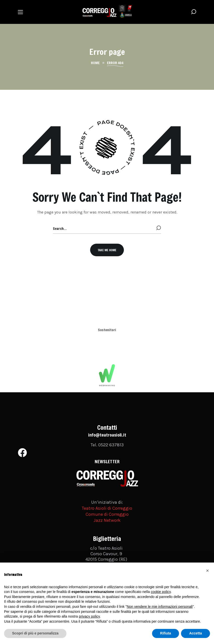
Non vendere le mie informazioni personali (159, 607)
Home (95, 63)
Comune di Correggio (107, 514)
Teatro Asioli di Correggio (107, 508)
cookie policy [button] (161, 592)
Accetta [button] (195, 633)
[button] (193, 12)
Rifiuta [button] (165, 633)
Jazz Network (107, 520)
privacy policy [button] (89, 616)
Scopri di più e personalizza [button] (35, 633)
